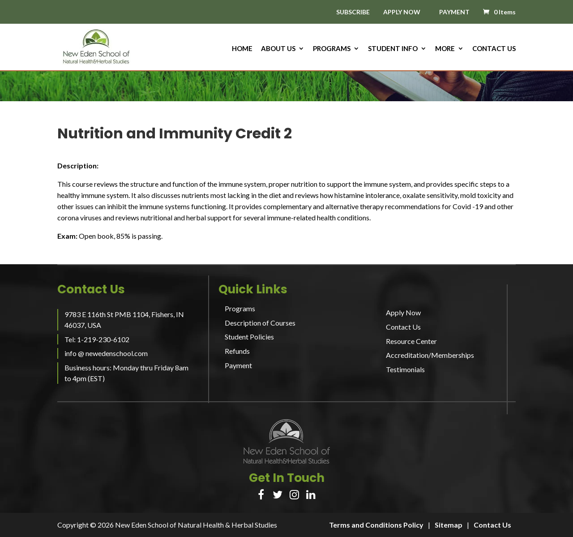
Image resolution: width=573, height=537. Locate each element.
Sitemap (448, 524)
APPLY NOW (401, 12)
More (445, 48)
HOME (242, 48)
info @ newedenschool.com (106, 353)
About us (278, 48)
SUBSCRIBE (353, 12)
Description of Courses (260, 322)
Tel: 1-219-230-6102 (96, 339)
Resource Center (411, 341)
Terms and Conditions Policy (376, 524)
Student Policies (249, 336)
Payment (238, 365)
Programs (332, 48)
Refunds (237, 351)
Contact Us (494, 48)
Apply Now (403, 312)
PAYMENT (454, 12)
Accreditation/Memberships (430, 355)
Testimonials (405, 369)
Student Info (393, 48)
